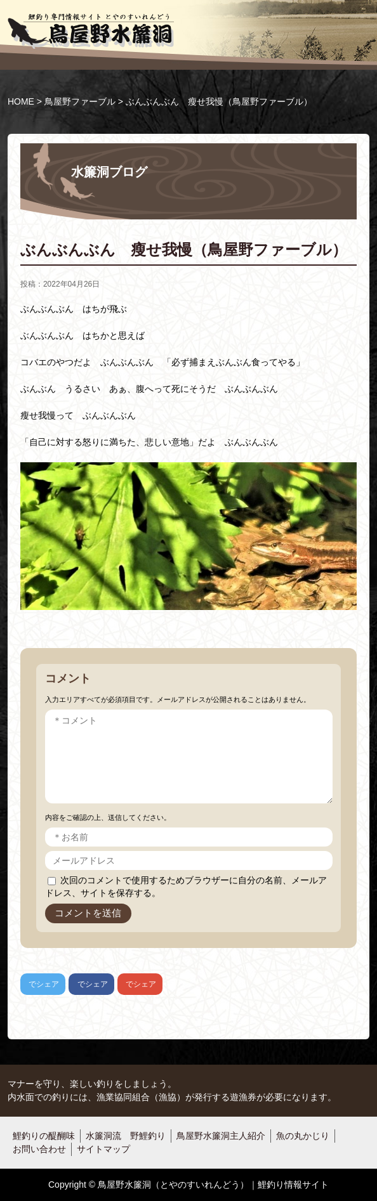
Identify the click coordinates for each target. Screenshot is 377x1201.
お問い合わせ (39, 1149)
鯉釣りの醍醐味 (44, 1136)
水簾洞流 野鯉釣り (126, 1136)
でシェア (39, 984)
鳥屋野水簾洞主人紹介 (220, 1136)
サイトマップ (103, 1149)
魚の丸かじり (302, 1136)
